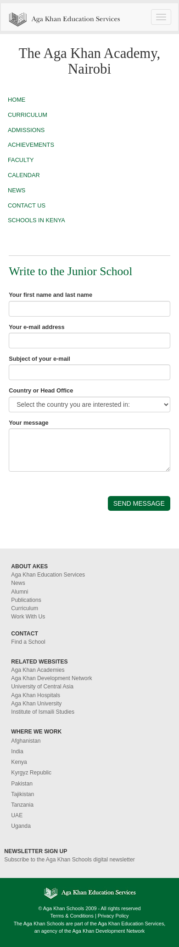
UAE (16, 815)
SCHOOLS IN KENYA (36, 220)
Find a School (28, 642)
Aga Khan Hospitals (35, 695)
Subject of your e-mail (39, 358)
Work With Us (28, 616)
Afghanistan (25, 741)
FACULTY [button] (21, 159)
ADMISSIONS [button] (26, 130)
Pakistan (22, 783)
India (17, 751)
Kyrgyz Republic (31, 772)
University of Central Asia (42, 686)
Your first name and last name (50, 294)
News (18, 583)
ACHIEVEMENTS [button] (31, 144)
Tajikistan (22, 794)
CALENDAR (24, 175)
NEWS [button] (16, 190)
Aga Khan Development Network (51, 678)
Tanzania (22, 805)
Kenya (19, 762)
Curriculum (24, 608)
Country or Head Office (41, 390)
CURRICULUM (27, 114)
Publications (26, 600)
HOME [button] (16, 99)
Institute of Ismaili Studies (42, 712)
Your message (29, 422)
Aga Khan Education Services (48, 575)
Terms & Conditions (72, 915)
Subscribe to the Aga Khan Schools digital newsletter (69, 859)
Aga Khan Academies (37, 670)
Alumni (19, 592)
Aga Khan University (36, 703)
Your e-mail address (36, 326)
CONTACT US (26, 205)
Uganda (21, 826)
